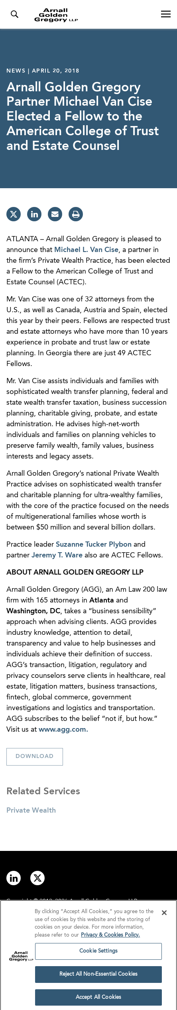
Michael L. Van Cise (86, 250)
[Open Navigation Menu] (166, 14)
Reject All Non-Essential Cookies (98, 975)
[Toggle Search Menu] (14, 14)
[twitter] (13, 214)
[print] (76, 214)
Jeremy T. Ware (57, 555)
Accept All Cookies (98, 999)
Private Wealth (31, 810)
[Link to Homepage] (91, 15)
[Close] (164, 914)
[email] (55, 214)
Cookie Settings (98, 952)
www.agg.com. (63, 729)
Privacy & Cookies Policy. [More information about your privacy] (110, 936)
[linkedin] (34, 214)
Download (35, 756)
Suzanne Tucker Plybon (94, 544)
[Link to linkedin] (13, 878)
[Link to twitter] (37, 878)
